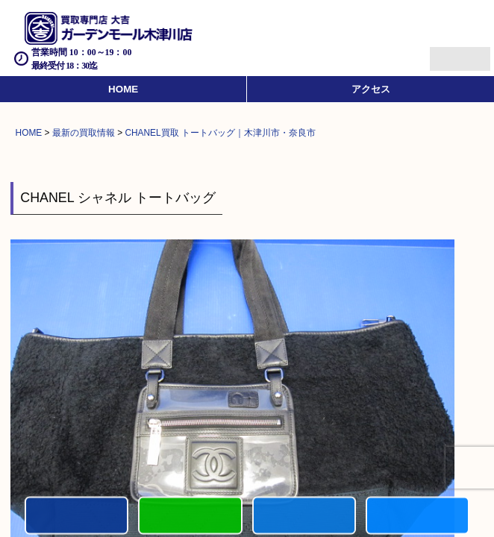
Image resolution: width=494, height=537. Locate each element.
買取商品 (304, 516)
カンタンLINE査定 (190, 516)
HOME (123, 89)
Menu (443, 52)
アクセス (370, 89)
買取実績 (417, 516)
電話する (76, 516)
